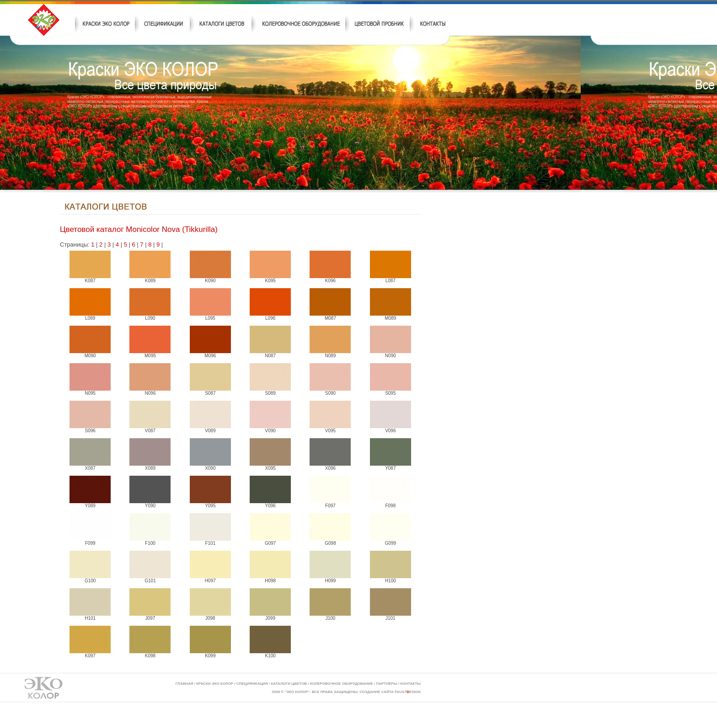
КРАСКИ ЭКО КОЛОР (214, 684)
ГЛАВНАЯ (184, 684)
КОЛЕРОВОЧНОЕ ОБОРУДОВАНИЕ (341, 684)
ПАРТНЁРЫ (386, 684)
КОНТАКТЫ (410, 684)
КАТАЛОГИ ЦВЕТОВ (289, 684)
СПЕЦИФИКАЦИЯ (252, 684)
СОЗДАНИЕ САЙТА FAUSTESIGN (390, 692)
